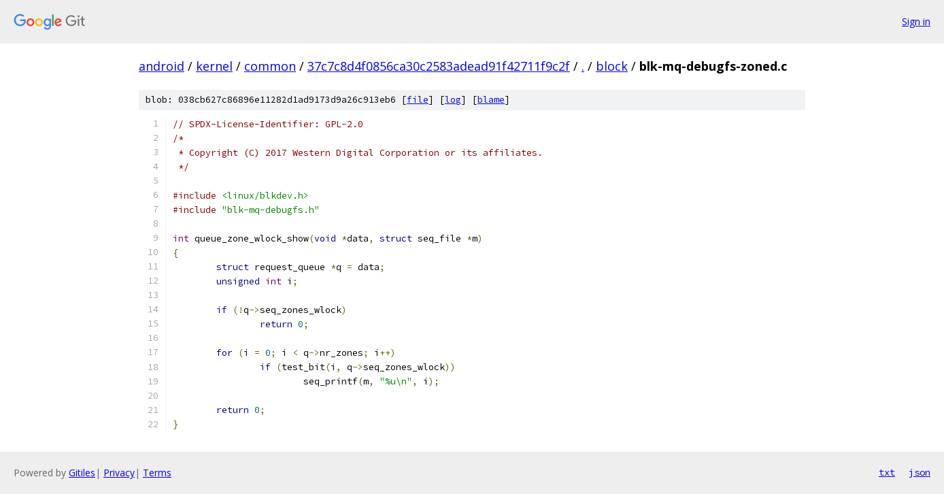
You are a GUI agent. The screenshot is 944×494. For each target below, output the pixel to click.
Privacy (119, 472)
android (161, 66)
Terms (157, 472)
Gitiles (82, 472)
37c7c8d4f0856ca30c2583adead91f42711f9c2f (438, 66)
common (270, 66)
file (417, 99)
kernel (214, 66)
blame (491, 99)
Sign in (916, 21)
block (612, 66)
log (453, 99)
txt (887, 472)
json (919, 472)
